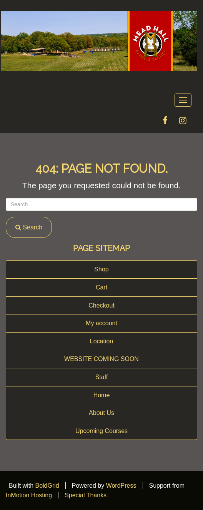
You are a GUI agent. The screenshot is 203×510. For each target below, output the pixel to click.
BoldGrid (47, 485)
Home (101, 395)
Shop (101, 269)
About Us (101, 413)
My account (101, 323)
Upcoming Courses (101, 431)
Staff (101, 377)
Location (101, 341)
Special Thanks (85, 495)
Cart (101, 287)
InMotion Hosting (29, 495)
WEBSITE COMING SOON (101, 359)
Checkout (101, 305)
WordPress (121, 485)
